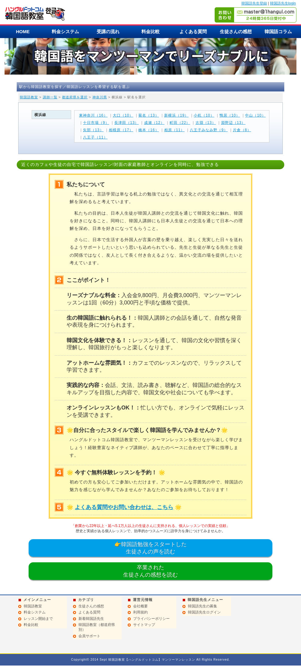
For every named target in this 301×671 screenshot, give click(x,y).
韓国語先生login (283, 3)
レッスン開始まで (38, 619)
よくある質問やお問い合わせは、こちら (124, 507)
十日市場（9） (96, 123)
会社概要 (140, 606)
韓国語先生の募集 (202, 606)
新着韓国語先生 (91, 619)
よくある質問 (193, 31)
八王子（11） (95, 137)
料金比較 (150, 31)
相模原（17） (121, 130)
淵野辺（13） (233, 123)
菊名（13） (148, 115)
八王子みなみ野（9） (209, 130)
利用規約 (140, 612)
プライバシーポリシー (151, 619)
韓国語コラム (278, 31)
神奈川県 (99, 97)
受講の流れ (108, 31)
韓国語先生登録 (254, 3)
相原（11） (174, 130)
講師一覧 (50, 97)
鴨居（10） (230, 115)
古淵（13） (205, 123)
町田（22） (180, 123)
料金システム (65, 31)
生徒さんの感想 (236, 31)
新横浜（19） (176, 115)
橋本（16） (148, 130)
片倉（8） (242, 130)
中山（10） (255, 115)
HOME (23, 31)
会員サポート (89, 636)
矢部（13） (93, 130)
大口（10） (123, 115)
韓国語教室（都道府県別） (96, 627)
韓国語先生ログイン (204, 612)
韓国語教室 (29, 97)
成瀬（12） (154, 123)
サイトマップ (144, 625)
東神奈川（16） (93, 115)
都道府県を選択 (75, 97)
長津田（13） (126, 123)
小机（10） (204, 115)
